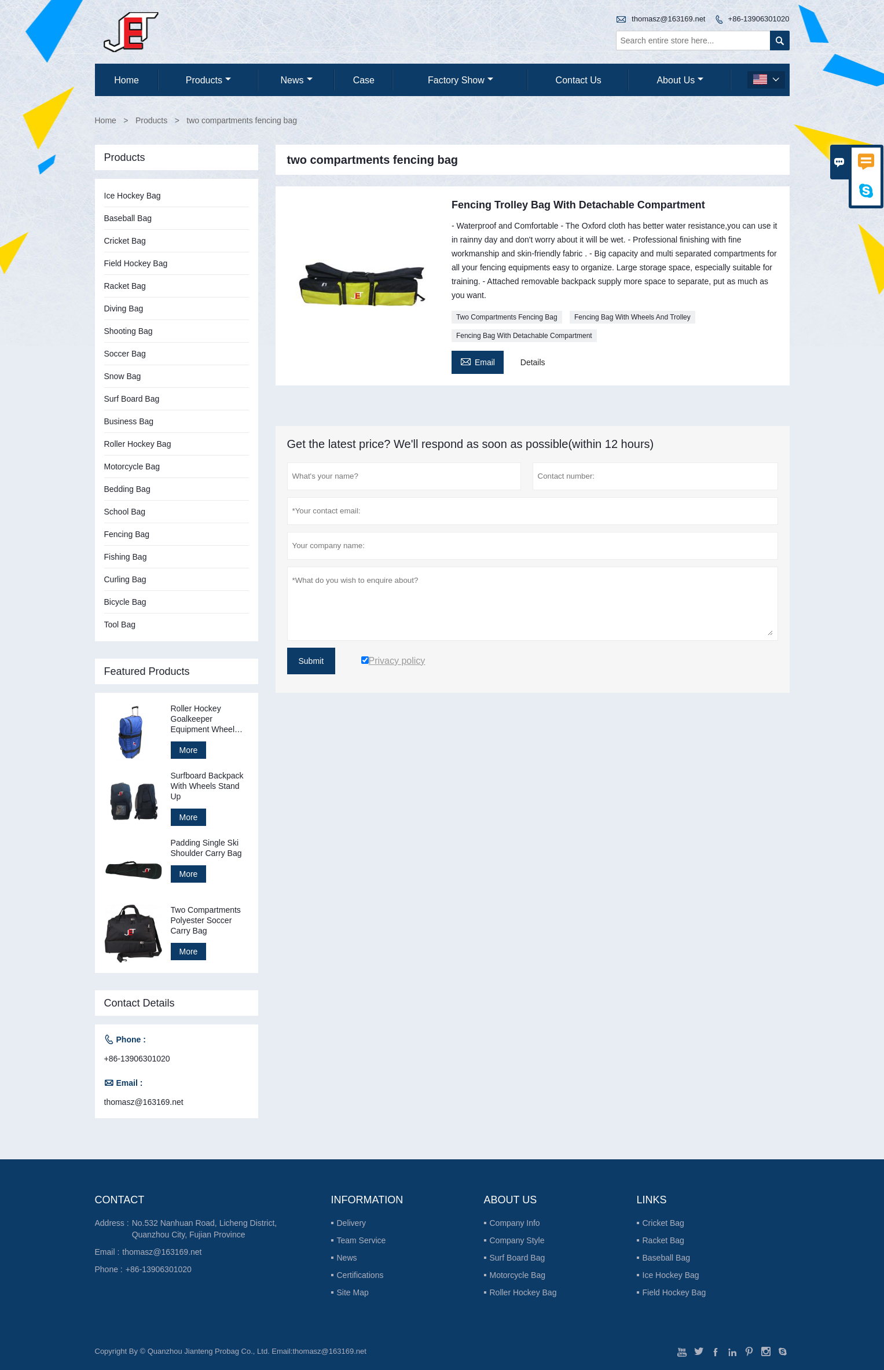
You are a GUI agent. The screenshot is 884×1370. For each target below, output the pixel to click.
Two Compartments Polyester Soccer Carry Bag (206, 920)
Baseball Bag (128, 218)
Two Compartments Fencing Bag (506, 317)
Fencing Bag (127, 534)
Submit (311, 661)
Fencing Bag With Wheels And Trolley (632, 317)
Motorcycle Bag (132, 466)
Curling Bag (125, 579)
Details (532, 362)
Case (364, 80)
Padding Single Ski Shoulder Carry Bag (206, 848)
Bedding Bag (127, 489)
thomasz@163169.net (668, 18)
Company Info (515, 1223)
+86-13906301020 (759, 18)
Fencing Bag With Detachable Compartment (524, 336)
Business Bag (129, 421)
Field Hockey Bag (136, 263)
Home (126, 80)
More (188, 750)
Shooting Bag (128, 331)
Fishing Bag (125, 556)
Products (208, 80)
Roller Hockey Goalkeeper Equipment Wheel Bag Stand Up (203, 719)
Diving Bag (124, 308)
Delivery (351, 1223)
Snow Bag (122, 376)
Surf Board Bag (132, 398)
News (297, 80)
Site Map (353, 1292)
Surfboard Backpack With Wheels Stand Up (207, 786)
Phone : (109, 1269)
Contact (120, 1200)
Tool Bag (119, 624)
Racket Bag (125, 286)
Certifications (360, 1275)
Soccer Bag (125, 353)
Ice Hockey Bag (132, 195)
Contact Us (578, 80)
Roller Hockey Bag (137, 444)
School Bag (125, 511)
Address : (112, 1223)
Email (477, 361)
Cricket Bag (125, 240)
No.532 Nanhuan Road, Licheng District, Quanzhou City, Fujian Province (204, 1228)
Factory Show (460, 80)
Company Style (517, 1240)
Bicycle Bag (125, 602)
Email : (107, 1252)
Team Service (361, 1240)
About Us (679, 80)
